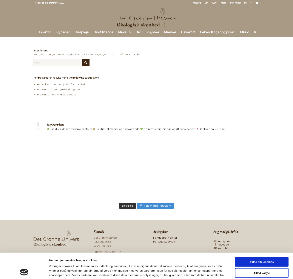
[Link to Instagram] (245, 3)
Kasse (223, 2)
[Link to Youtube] (257, 3)
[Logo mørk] (146, 17)
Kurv (214, 2)
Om (206, 2)
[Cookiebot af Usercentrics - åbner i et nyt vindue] (24, 272)
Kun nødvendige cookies (261, 259)
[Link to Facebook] (251, 3)
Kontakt (197, 2)
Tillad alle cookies (262, 238)
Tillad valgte (262, 249)
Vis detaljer (193, 271)
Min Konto (235, 2)
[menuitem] (197, 3)
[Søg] (254, 32)
